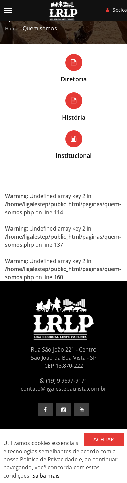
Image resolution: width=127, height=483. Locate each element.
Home (11, 28)
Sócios (116, 10)
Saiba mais (46, 475)
